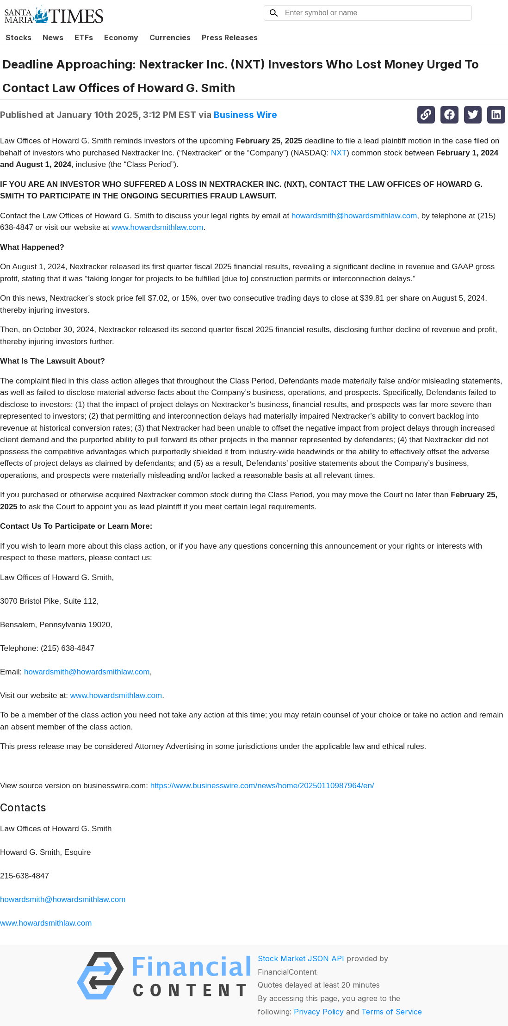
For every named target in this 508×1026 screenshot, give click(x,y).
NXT (339, 152)
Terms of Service (391, 1011)
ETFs (83, 37)
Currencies (170, 37)
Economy (121, 37)
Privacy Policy (319, 1011)
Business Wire (245, 114)
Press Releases (230, 37)
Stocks (18, 37)
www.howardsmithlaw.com (157, 227)
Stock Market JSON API (301, 958)
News (53, 37)
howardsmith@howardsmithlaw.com (354, 215)
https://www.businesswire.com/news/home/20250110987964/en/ (262, 785)
